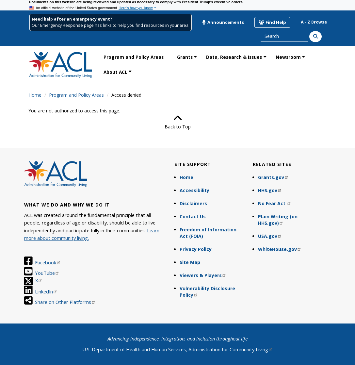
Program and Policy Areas (76, 95)
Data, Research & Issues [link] (234, 57)
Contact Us (193, 216)
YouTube (47, 273)
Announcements (223, 22)
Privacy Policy (196, 249)
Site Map (190, 262)
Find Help (272, 22)
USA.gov (270, 236)
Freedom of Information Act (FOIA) (208, 232)
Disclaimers (193, 203)
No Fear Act (274, 203)
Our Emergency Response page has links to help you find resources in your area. (110, 25)
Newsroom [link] (288, 57)
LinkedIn (46, 291)
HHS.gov (270, 190)
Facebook (48, 262)
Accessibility (194, 190)
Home (34, 95)
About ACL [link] (115, 72)
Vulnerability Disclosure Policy (207, 291)
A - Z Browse (314, 22)
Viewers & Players (203, 275)
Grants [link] (185, 57)
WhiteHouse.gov (279, 249)
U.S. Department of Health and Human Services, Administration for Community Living (177, 349)
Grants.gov (273, 177)
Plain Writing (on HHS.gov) (278, 219)
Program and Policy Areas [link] (134, 57)
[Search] (315, 36)
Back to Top (178, 122)
